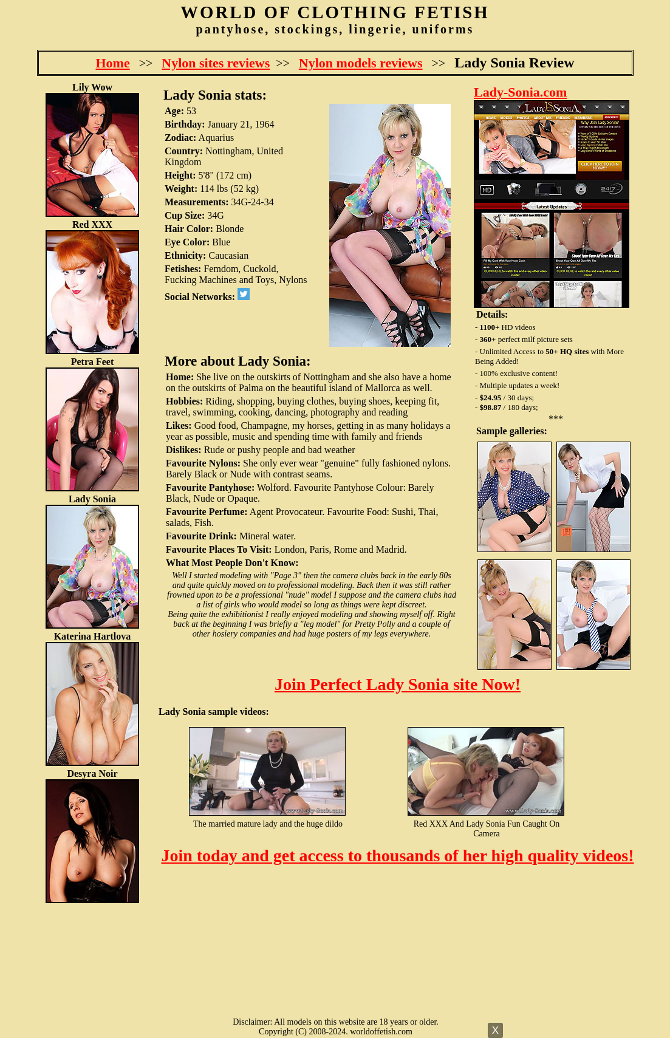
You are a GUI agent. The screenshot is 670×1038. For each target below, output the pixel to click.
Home (113, 62)
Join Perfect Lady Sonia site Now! (398, 684)
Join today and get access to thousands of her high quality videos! (397, 855)
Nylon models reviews (361, 62)
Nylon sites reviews (216, 62)
